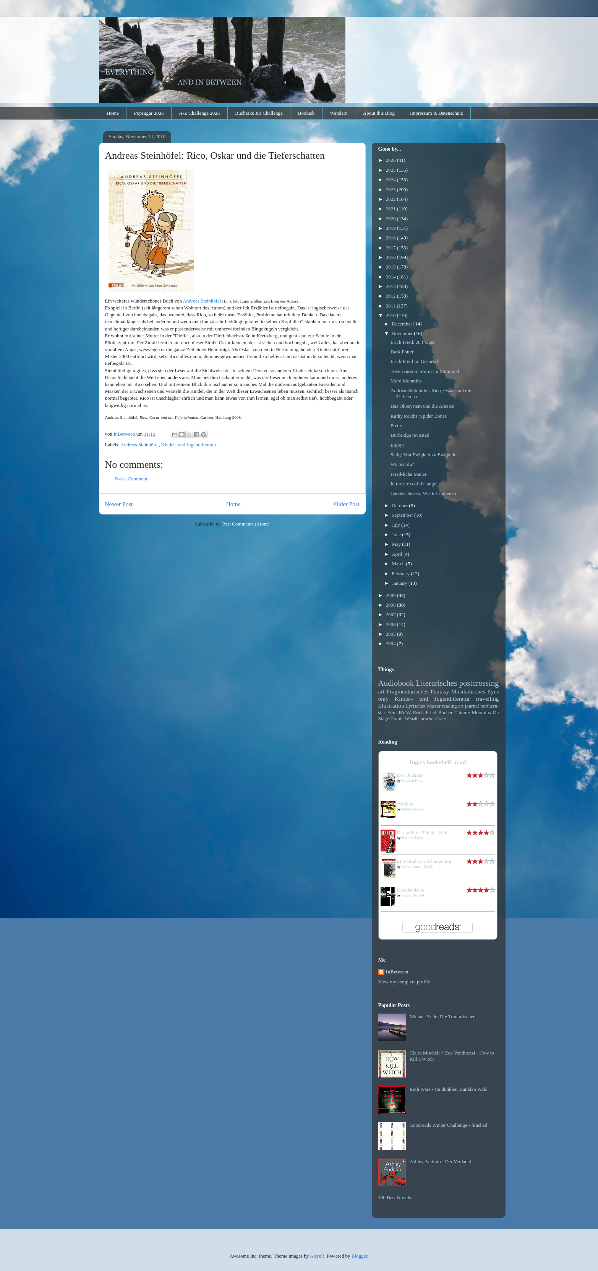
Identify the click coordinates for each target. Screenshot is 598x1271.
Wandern (339, 113)
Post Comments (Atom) (245, 524)
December (402, 324)
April (398, 554)
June (397, 534)
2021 (391, 209)
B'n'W (405, 712)
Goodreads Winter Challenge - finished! (449, 1125)
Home (113, 113)
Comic (397, 718)
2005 (391, 634)
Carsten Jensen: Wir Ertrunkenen (423, 493)
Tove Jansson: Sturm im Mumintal (425, 371)
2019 (391, 228)
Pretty (396, 425)
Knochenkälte (411, 890)
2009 (391, 595)
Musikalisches (468, 691)
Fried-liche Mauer (408, 474)
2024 (391, 179)
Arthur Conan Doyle (417, 866)
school (431, 718)
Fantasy (440, 691)
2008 (391, 605)
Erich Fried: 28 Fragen (413, 342)
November (403, 333)
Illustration (391, 705)
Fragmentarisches (407, 691)
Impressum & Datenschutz (436, 113)
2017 (391, 248)
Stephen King (412, 780)
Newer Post (119, 504)
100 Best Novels (394, 1197)
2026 (391, 160)
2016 (391, 257)
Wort (442, 719)
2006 (391, 624)
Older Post (346, 504)
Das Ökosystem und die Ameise (422, 406)
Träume (462, 712)
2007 (391, 614)
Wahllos (405, 804)
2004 (391, 643)
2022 (391, 199)
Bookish (306, 113)
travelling (487, 698)
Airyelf (317, 1256)
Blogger (359, 1256)
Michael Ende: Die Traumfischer (442, 1016)
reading (449, 706)
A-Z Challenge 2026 (199, 113)
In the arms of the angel (414, 484)
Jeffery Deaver (413, 809)
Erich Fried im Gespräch (415, 361)
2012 (391, 296)
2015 (391, 267)
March (399, 563)
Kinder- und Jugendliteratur (188, 445)
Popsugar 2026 (149, 113)
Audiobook (396, 683)
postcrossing (479, 683)
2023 (391, 189)
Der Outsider (410, 775)
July (396, 525)
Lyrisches (415, 706)
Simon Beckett (413, 895)
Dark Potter (402, 352)
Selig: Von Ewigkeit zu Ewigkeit (423, 454)
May (397, 544)
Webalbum (414, 718)
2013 (391, 286)
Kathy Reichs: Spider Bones (419, 416)
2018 (391, 238)
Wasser (433, 706)
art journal (468, 706)
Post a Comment (131, 479)
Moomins (481, 712)
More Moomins (406, 381)
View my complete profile (404, 982)
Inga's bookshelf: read (438, 762)
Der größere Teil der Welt (422, 832)
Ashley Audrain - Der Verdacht (441, 1161)
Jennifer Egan (412, 838)
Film (392, 712)
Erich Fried (424, 712)
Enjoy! (397, 445)
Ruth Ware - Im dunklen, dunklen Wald (449, 1089)
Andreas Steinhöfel (202, 301)
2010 (391, 315)
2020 (391, 218)
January (400, 583)
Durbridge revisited (410, 435)
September (403, 515)
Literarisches (436, 683)
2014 (391, 277)
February (401, 573)
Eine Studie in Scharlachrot (424, 861)
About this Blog (379, 113)
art (381, 691)
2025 (391, 170)
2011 (391, 306)
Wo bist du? (402, 464)
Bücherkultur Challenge (259, 113)
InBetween (397, 972)
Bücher (445, 712)
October (400, 505)
